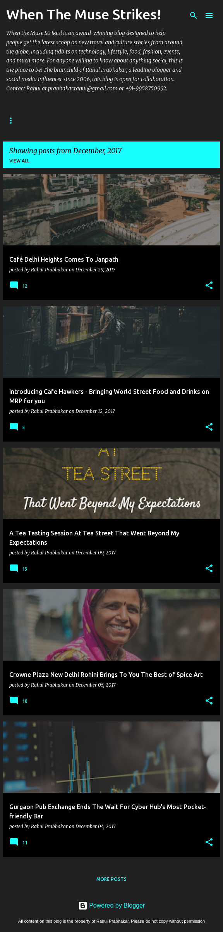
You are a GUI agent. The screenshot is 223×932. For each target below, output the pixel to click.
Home (13, 120)
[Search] (193, 15)
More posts (111, 879)
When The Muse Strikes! (83, 14)
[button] (209, 286)
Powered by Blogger (111, 905)
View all (19, 160)
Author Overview (62, 120)
